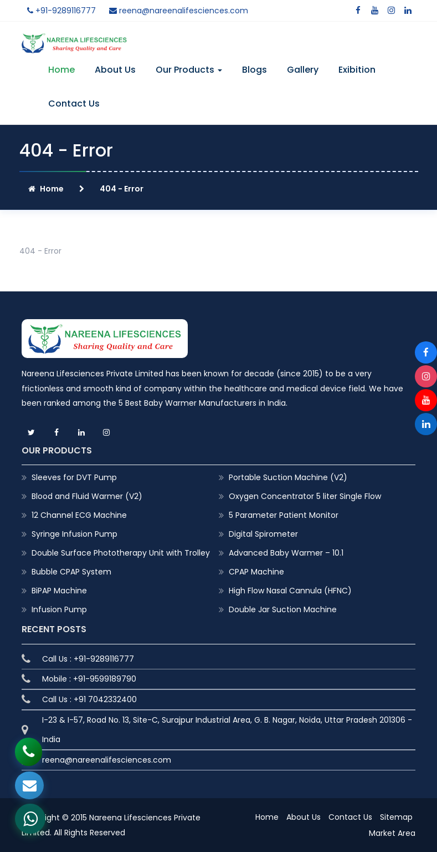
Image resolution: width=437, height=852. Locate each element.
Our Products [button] (189, 69)
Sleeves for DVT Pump (74, 477)
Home (61, 69)
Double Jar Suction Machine (283, 609)
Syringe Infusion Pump (74, 534)
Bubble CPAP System (71, 571)
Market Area (392, 833)
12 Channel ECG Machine (79, 515)
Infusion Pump (59, 609)
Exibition (357, 69)
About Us (115, 69)
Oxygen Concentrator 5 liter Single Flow (305, 496)
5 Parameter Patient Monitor (283, 515)
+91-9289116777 (61, 10)
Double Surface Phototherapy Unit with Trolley (121, 552)
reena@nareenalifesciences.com (178, 10)
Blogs (254, 69)
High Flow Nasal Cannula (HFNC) (290, 590)
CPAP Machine (256, 571)
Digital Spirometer (263, 534)
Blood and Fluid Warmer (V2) (87, 496)
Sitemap (396, 817)
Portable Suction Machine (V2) (288, 477)
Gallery (302, 69)
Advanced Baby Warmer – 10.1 (286, 552)
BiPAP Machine (59, 590)
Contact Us (74, 103)
